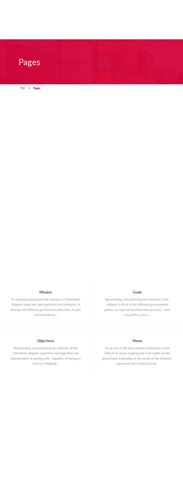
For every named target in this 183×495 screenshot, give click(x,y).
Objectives (45, 340)
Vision (137, 340)
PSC (23, 88)
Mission (45, 292)
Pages (36, 88)
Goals (137, 292)
